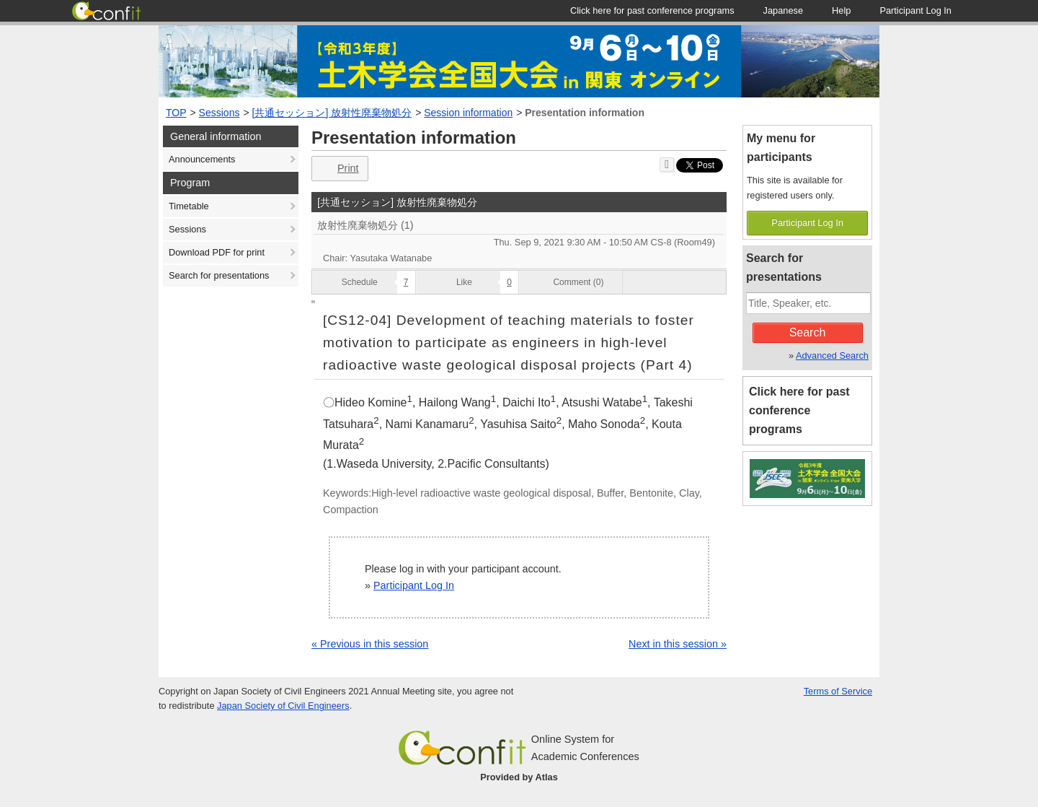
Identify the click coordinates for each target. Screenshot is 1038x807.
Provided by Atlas (519, 777)
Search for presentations (219, 275)
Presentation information (584, 112)
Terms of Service (838, 691)
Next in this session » (678, 644)
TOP (176, 112)
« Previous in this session (369, 644)
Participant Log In (413, 585)
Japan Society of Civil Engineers (283, 705)
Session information (468, 112)
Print (338, 169)
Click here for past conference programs (799, 410)
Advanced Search (832, 355)
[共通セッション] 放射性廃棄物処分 (332, 112)
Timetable (189, 206)
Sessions (219, 112)
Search (807, 332)
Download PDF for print (217, 252)
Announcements (202, 159)
